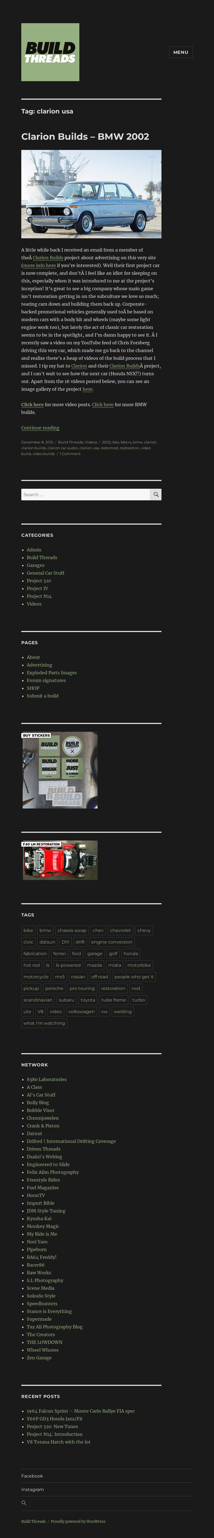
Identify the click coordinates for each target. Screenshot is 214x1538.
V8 (40, 1011)
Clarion (79, 366)
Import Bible (40, 1203)
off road (100, 976)
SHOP (33, 688)
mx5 (60, 976)
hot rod (32, 965)
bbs (116, 442)
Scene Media (40, 1288)
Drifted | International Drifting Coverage (71, 1141)
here (88, 389)
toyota (88, 1000)
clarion (150, 442)
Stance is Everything (49, 1311)
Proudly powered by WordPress (78, 1521)
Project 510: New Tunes (52, 1426)
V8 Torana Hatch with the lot (59, 1442)
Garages (36, 565)
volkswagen (81, 1011)
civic (28, 942)
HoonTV (36, 1195)
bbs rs (126, 442)
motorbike (139, 965)
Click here (103, 404)
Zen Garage (39, 1357)
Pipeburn (37, 1249)
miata (114, 965)
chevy (144, 930)
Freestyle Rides (43, 1180)
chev (98, 930)
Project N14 (39, 596)
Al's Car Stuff (41, 1095)
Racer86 (36, 1265)
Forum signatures (46, 680)
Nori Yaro (37, 1241)
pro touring (82, 988)
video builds (44, 453)
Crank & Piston (43, 1126)
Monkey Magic (43, 1226)
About (33, 657)
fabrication (35, 953)
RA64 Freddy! (42, 1257)
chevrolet (120, 930)
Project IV (37, 588)
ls (47, 965)
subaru (66, 1000)
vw (104, 1011)
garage (95, 953)
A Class (34, 1087)
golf (113, 953)
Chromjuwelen (43, 1118)
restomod (109, 448)
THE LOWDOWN (44, 1342)
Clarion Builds (48, 257)
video (56, 1011)
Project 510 (39, 580)
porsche (54, 988)
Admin (34, 550)
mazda (94, 965)
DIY (65, 942)
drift (80, 942)
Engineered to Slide (48, 1164)
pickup (31, 988)
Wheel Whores (43, 1350)
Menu (181, 52)
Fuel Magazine (43, 1187)
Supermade (39, 1319)
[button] (106, 1503)
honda (131, 953)
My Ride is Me (42, 1234)
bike (28, 930)
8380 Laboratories (47, 1079)
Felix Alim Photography (53, 1172)
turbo (138, 1000)
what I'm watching (44, 1023)
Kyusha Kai (39, 1218)
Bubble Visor (40, 1110)
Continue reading (40, 427)
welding (123, 1011)
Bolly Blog (38, 1102)
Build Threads (70, 442)
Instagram (32, 1489)
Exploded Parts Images (52, 672)
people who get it (134, 976)
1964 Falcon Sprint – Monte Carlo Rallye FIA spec (81, 1411)
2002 (106, 442)
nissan (78, 976)
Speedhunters (42, 1303)
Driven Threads (44, 1149)
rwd (136, 988)
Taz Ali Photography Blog (55, 1327)
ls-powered (68, 965)
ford (76, 953)
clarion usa (89, 448)
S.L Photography (45, 1280)
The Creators (41, 1334)
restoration (129, 448)
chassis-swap (72, 930)
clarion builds (33, 448)
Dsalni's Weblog (44, 1156)
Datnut (34, 1133)
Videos (91, 442)
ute (27, 1011)
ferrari (59, 953)
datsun (47, 942)
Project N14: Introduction (55, 1434)
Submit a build (43, 696)
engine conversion (111, 942)
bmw (137, 442)
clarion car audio (63, 448)
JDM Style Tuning (46, 1211)
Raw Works (39, 1272)
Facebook (32, 1476)
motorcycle (36, 976)
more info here (39, 265)
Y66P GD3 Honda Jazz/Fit (55, 1418)
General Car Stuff (45, 573)
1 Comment (70, 453)
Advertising (39, 665)
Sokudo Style (41, 1296)
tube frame (113, 1000)
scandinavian (38, 1000)
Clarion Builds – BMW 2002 (85, 136)
